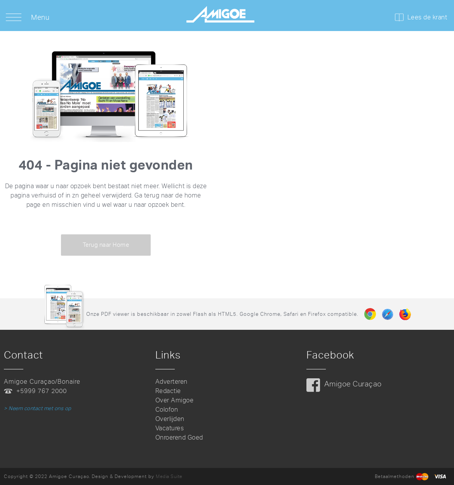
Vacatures (169, 428)
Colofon (166, 409)
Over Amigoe (174, 400)
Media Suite (169, 476)
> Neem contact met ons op (37, 408)
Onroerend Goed (179, 437)
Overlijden (169, 419)
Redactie (168, 391)
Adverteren (171, 381)
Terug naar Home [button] (106, 244)
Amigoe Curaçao (353, 383)
